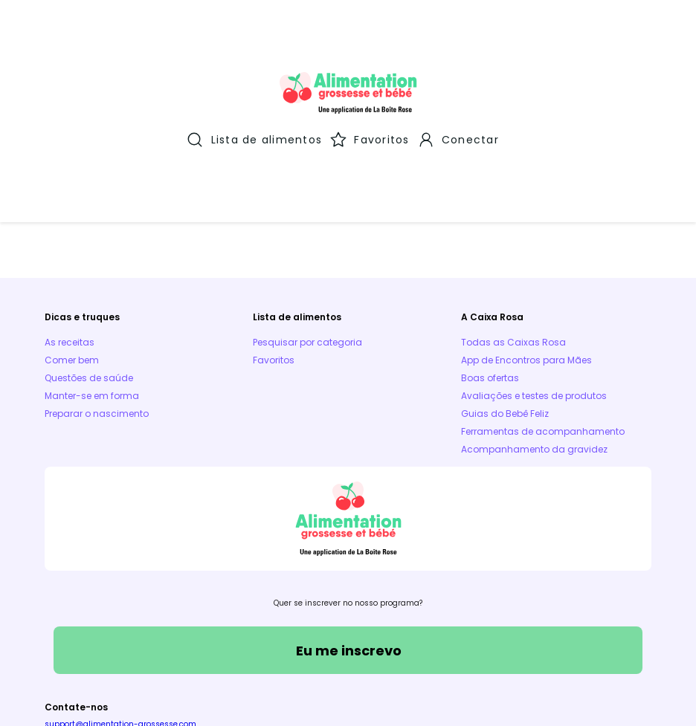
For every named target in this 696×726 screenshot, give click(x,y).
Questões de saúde (89, 252)
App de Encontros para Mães (526, 234)
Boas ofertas (490, 252)
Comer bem (72, 234)
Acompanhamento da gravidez (534, 323)
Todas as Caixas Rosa (513, 216)
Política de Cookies (279, 646)
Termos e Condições (93, 646)
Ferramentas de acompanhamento (543, 305)
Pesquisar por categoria (307, 216)
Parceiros (366, 646)
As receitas (69, 216)
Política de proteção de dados (581, 646)
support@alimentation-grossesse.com (120, 598)
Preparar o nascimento (97, 288)
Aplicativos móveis (452, 646)
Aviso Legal (187, 646)
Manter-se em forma (92, 270)
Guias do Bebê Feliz (505, 288)
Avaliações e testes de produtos (534, 270)
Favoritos (273, 234)
